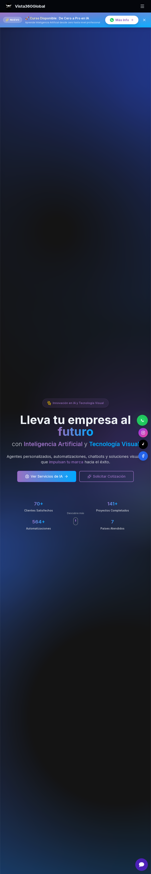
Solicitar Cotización (106, 477)
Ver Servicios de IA (46, 477)
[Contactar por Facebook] (143, 455)
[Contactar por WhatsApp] (142, 419)
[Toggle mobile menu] (142, 6)
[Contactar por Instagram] (143, 432)
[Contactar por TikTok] (143, 444)
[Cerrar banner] (144, 19)
